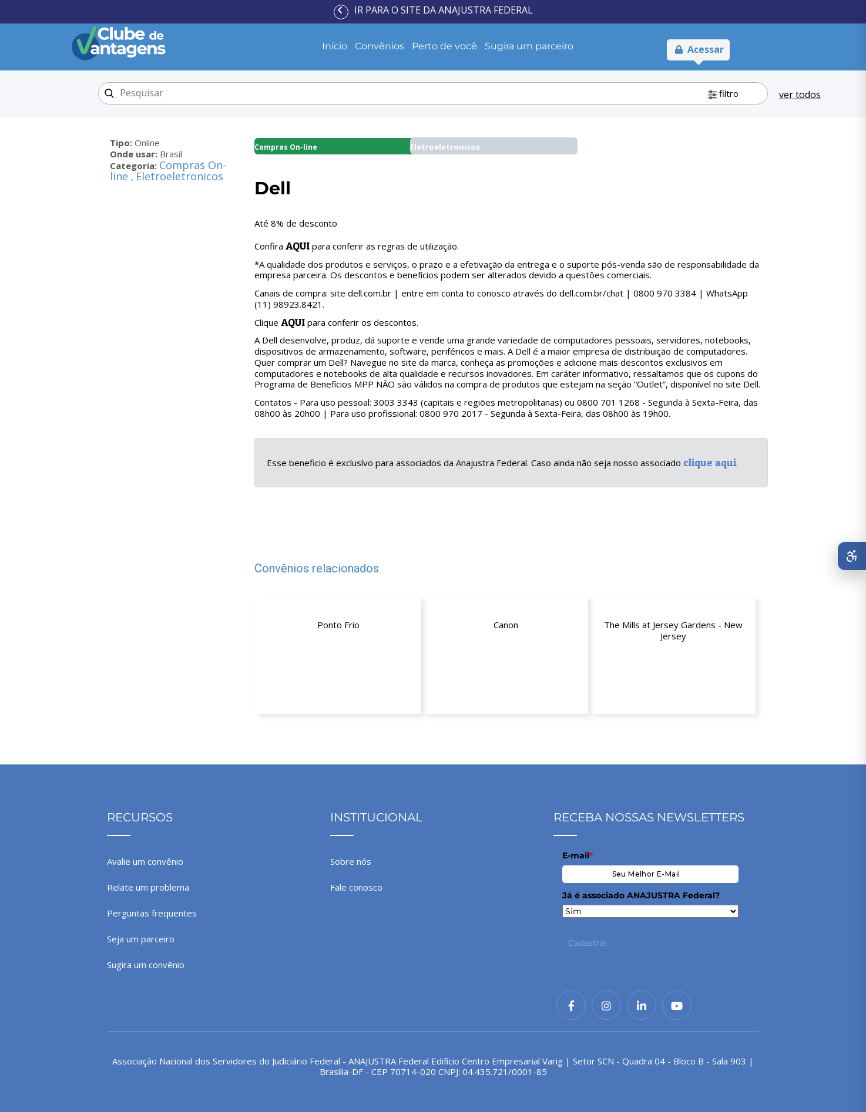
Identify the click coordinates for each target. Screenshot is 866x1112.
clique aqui (709, 462)
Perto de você (444, 46)
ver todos (800, 94)
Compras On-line (285, 147)
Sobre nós (350, 861)
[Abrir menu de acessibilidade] (852, 556)
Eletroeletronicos (179, 176)
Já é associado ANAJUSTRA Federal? (641, 895)
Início (334, 46)
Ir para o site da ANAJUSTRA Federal (443, 10)
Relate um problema (148, 887)
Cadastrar (587, 943)
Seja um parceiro (140, 939)
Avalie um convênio (145, 861)
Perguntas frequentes (152, 913)
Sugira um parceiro (529, 46)
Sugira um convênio (145, 965)
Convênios (379, 46)
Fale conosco (356, 887)
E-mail (577, 855)
